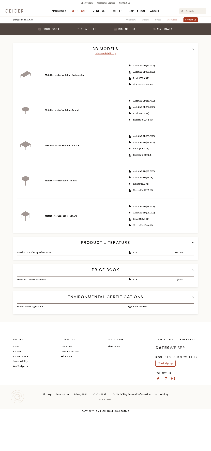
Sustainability (20, 399)
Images (145, 20)
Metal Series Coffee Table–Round (62, 148)
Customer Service (106, 3)
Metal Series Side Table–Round (61, 218)
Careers (17, 389)
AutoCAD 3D (141, 109)
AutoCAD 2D (141, 103)
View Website (140, 344)
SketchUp (140, 122)
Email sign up (165, 401)
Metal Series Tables (23, 20)
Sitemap (47, 432)
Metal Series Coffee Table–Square (62, 183)
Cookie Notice (100, 432)
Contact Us (124, 3)
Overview (131, 20)
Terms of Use (62, 432)
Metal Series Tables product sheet (34, 290)
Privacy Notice (81, 432)
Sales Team (66, 394)
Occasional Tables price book (32, 317)
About (16, 384)
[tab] (59, 11)
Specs (158, 20)
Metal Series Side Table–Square (61, 254)
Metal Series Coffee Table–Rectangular (64, 113)
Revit (138, 116)
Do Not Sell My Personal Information (132, 432)
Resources (172, 20)
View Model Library (105, 91)
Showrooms (87, 3)
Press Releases (20, 394)
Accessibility (161, 432)
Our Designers (20, 404)
